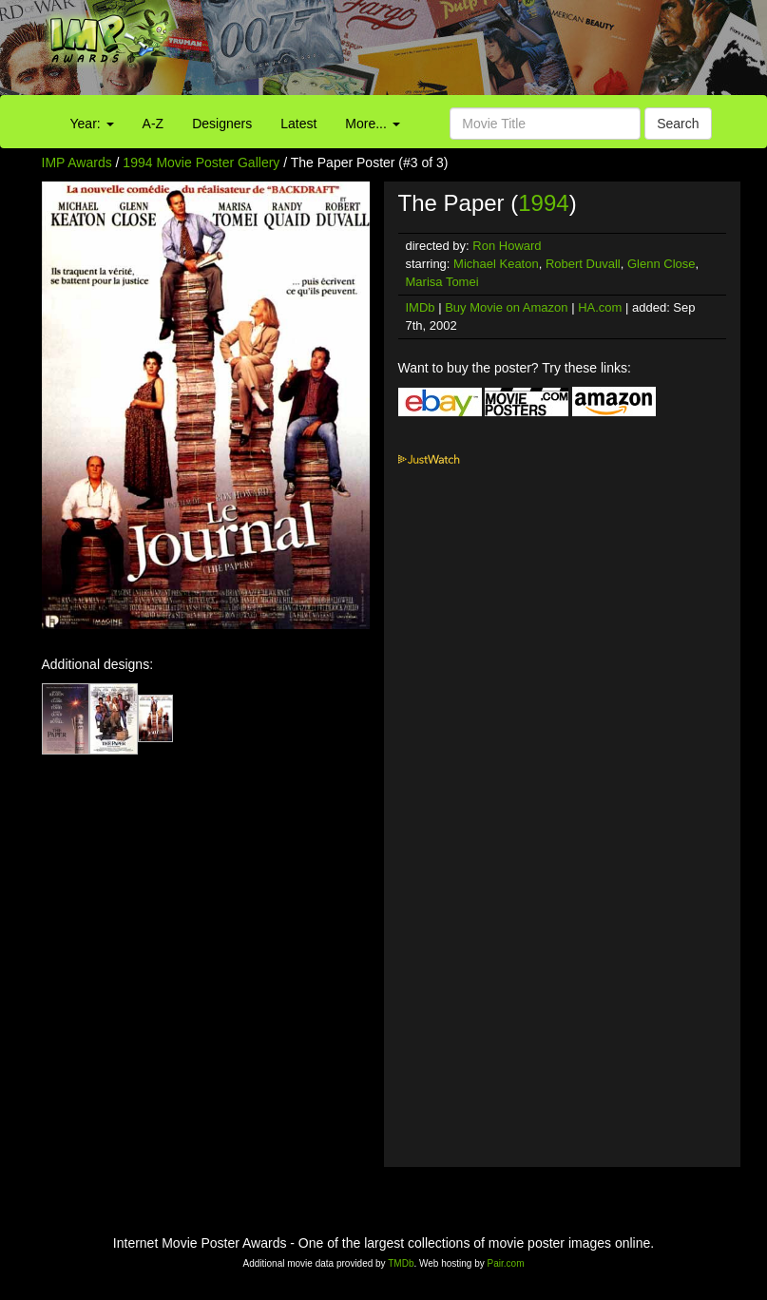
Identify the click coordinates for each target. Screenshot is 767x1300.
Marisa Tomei (442, 282)
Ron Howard (506, 246)
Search (678, 123)
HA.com (600, 307)
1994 (543, 203)
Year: (92, 123)
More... (372, 123)
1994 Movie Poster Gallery (201, 162)
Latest (298, 123)
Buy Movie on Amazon (506, 307)
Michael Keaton (496, 264)
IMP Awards (77, 162)
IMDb (420, 307)
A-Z (153, 123)
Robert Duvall (583, 264)
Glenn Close (661, 264)
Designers (222, 123)
